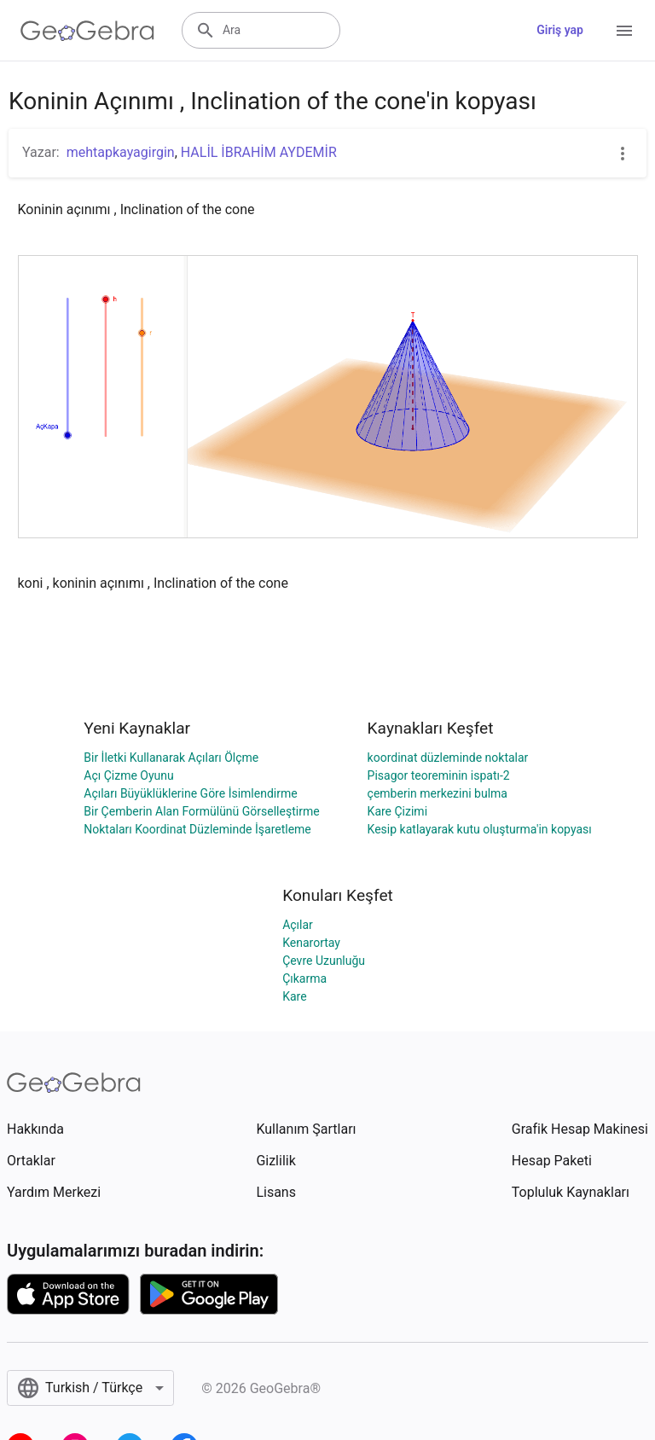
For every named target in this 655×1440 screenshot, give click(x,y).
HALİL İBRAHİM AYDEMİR (259, 152)
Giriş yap (559, 30)
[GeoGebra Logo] (87, 30)
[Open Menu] (624, 30)
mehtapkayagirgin (121, 152)
